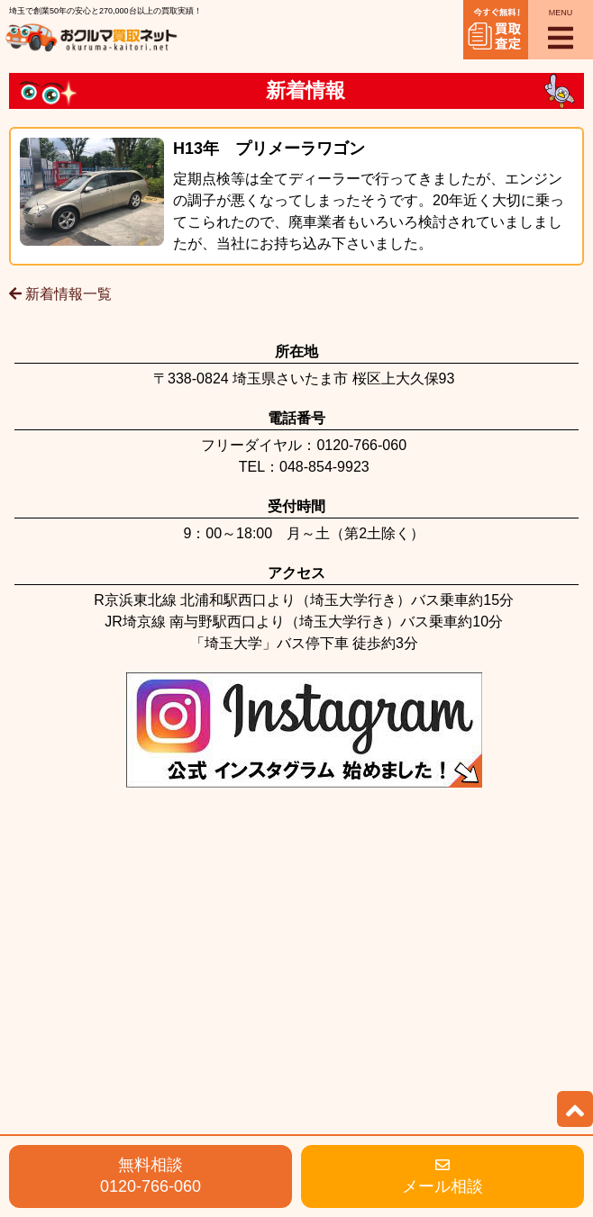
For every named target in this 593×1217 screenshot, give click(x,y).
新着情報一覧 (60, 294)
